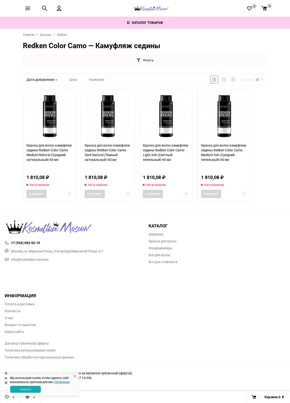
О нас (9, 318)
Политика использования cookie (30, 350)
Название (96, 79)
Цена (73, 79)
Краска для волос (162, 241)
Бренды (46, 34)
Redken (62, 34)
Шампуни (156, 234)
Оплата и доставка (20, 304)
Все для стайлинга (163, 262)
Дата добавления (42, 79)
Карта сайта (14, 331)
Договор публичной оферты (27, 343)
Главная (29, 34)
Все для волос (160, 255)
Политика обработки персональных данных (39, 357)
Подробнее (62, 382)
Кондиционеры (160, 248)
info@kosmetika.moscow (27, 259)
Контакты (13, 311)
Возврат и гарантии (20, 324)
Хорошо (25, 389)
